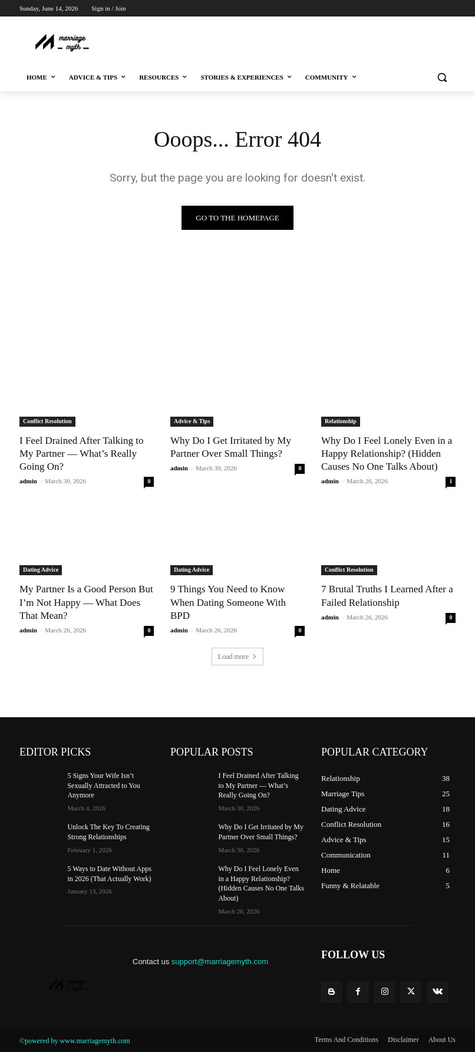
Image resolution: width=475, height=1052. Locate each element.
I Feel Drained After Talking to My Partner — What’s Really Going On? (81, 453)
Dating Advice (40, 569)
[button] (442, 77)
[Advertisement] (239, 41)
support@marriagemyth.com (219, 961)
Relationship (341, 421)
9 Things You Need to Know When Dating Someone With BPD (228, 602)
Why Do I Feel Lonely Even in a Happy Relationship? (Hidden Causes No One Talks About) (386, 453)
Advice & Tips (192, 421)
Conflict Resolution (47, 421)
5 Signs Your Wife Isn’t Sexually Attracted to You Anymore (103, 785)
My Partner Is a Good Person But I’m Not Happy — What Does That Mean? (86, 602)
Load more (237, 656)
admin (28, 480)
